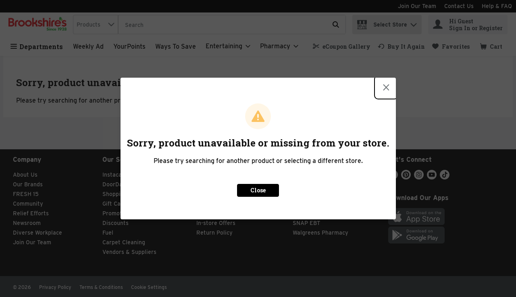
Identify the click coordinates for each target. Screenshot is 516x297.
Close (258, 190)
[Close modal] (386, 87)
